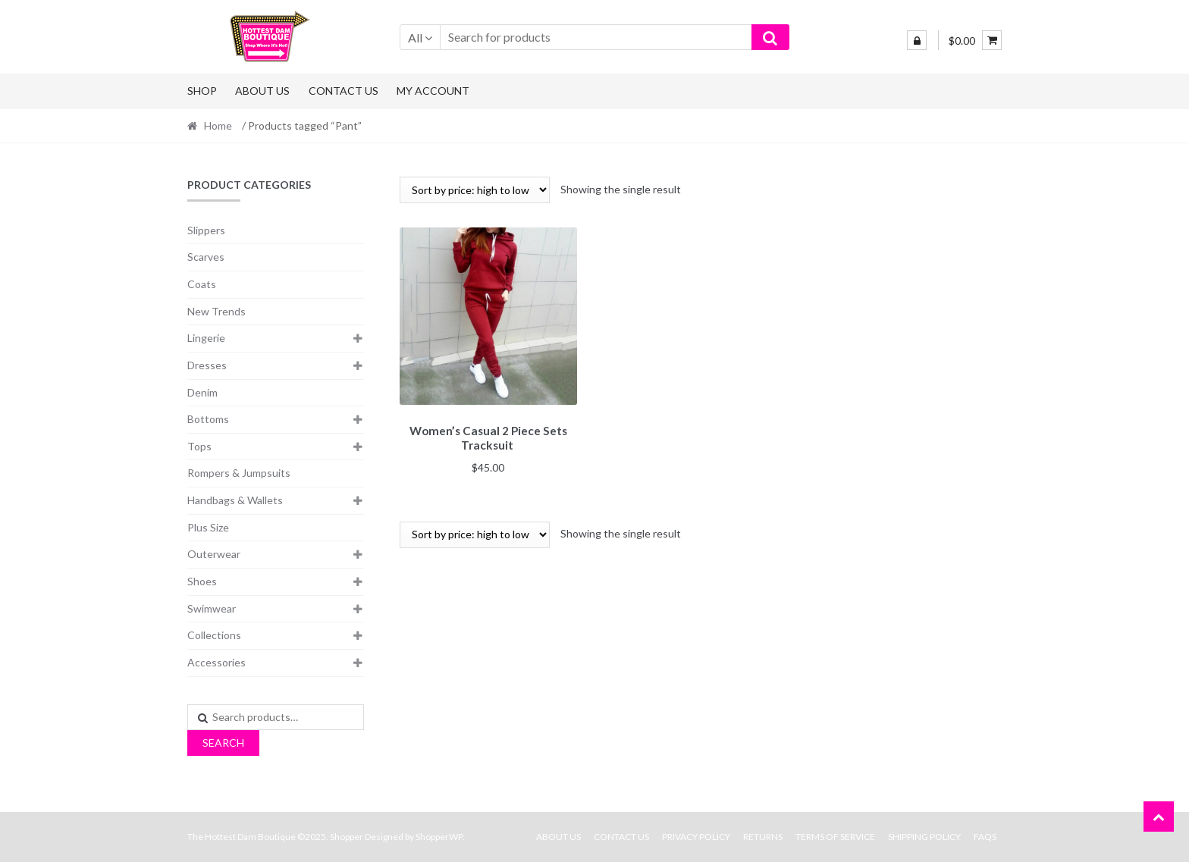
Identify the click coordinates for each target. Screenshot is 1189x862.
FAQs (985, 836)
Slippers (206, 230)
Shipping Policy (924, 836)
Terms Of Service (835, 836)
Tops (199, 446)
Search (223, 742)
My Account (433, 90)
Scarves (205, 256)
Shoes (202, 581)
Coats (201, 283)
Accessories (216, 662)
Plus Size (208, 527)
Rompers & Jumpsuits (238, 472)
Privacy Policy (696, 836)
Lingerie (206, 337)
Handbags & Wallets (235, 500)
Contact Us (343, 90)
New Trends (216, 311)
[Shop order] (475, 190)
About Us (262, 90)
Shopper (346, 836)
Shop (202, 90)
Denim (202, 392)
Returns (763, 836)
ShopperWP (439, 836)
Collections (214, 634)
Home (218, 125)
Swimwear (211, 608)
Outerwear (213, 553)
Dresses (207, 365)
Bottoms (208, 418)
